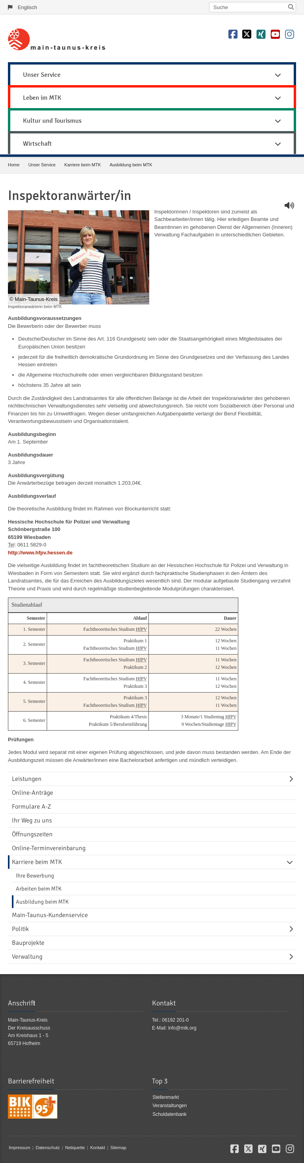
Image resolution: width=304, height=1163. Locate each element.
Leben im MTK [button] (152, 98)
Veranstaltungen (169, 1106)
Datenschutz (48, 1147)
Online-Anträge (32, 793)
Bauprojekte (28, 943)
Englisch (27, 7)
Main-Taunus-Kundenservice (50, 915)
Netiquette (75, 1147)
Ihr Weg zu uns (32, 820)
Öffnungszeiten (32, 834)
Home (13, 164)
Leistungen (27, 779)
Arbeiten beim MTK (38, 888)
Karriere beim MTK (83, 164)
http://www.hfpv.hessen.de (40, 553)
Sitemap (118, 1147)
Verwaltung (27, 957)
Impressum (19, 1147)
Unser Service (41, 164)
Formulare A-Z (31, 807)
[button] (234, 1151)
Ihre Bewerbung (35, 875)
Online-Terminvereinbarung (49, 848)
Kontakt (97, 1147)
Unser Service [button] (152, 75)
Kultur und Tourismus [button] (152, 121)
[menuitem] (152, 73)
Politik (20, 929)
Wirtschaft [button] (152, 144)
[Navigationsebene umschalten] (292, 779)
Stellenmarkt (165, 1097)
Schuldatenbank (169, 1114)
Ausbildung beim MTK (131, 164)
